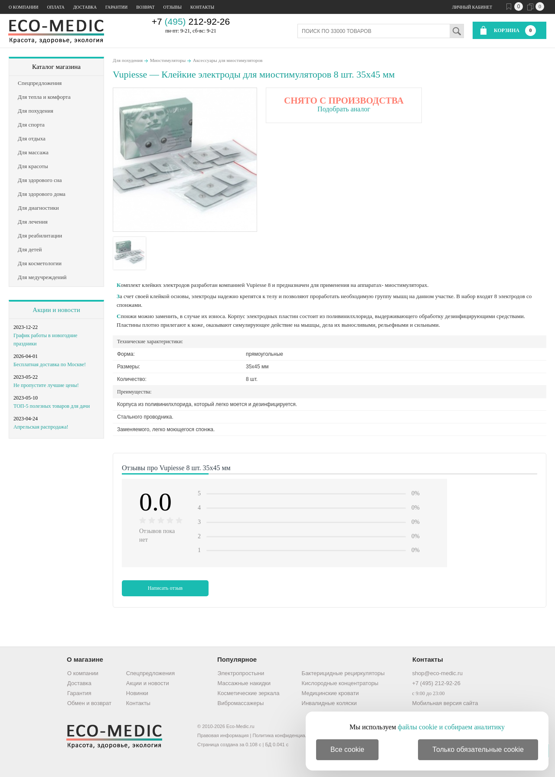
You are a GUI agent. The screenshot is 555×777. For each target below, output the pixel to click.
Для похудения (128, 60)
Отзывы (172, 7)
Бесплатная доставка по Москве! (49, 364)
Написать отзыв (165, 588)
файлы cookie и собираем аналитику (451, 727)
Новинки (137, 693)
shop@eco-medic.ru (437, 673)
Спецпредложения (150, 673)
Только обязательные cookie (478, 749)
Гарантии (116, 7)
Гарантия (79, 693)
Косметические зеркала (249, 693)
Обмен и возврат (89, 703)
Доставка (85, 7)
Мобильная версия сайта (445, 703)
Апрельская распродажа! (40, 427)
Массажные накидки (244, 683)
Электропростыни (241, 673)
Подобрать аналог (343, 109)
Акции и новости (56, 309)
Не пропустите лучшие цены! (46, 385)
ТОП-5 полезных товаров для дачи (51, 406)
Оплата (55, 7)
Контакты (202, 7)
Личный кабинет (472, 7)
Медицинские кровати (330, 693)
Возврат (145, 7)
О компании (23, 7)
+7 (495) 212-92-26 (436, 683)
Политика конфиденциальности (287, 735)
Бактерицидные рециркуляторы (343, 673)
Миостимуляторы (168, 60)
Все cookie (347, 749)
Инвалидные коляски (329, 703)
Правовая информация (222, 735)
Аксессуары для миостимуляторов (228, 60)
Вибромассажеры (241, 703)
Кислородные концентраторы (340, 683)
